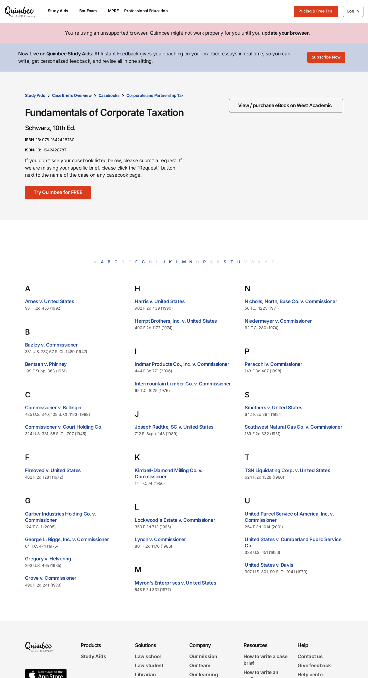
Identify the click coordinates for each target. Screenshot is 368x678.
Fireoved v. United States (53, 470)
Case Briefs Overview (72, 95)
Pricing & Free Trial (316, 11)
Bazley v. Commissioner (51, 345)
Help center (311, 674)
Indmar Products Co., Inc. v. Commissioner (182, 364)
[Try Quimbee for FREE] (58, 192)
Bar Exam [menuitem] (90, 10)
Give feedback (314, 665)
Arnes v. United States (49, 301)
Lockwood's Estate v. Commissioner (175, 520)
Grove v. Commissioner (51, 578)
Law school (148, 656)
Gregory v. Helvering (48, 559)
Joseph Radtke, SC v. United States (174, 427)
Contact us (310, 656)
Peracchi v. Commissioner (273, 364)
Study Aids (35, 95)
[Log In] (353, 11)
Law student (149, 665)
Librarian (145, 674)
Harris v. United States (159, 301)
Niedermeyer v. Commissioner (278, 321)
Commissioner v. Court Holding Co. (64, 427)
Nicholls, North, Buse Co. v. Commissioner (291, 301)
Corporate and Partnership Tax (155, 95)
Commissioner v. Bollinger (53, 407)
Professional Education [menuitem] (148, 10)
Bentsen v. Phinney (46, 364)
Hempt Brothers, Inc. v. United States (176, 321)
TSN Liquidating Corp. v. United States (287, 470)
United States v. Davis (269, 565)
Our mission (203, 656)
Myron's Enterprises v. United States (175, 583)
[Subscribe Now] (326, 57)
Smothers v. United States (273, 407)
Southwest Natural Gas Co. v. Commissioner (293, 427)
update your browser (285, 33)
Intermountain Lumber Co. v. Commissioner (183, 384)
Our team (200, 665)
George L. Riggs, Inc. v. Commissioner (67, 539)
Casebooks (109, 95)
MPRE (113, 10)
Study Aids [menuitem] (61, 10)
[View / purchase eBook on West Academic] (286, 105)
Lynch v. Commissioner (160, 539)
